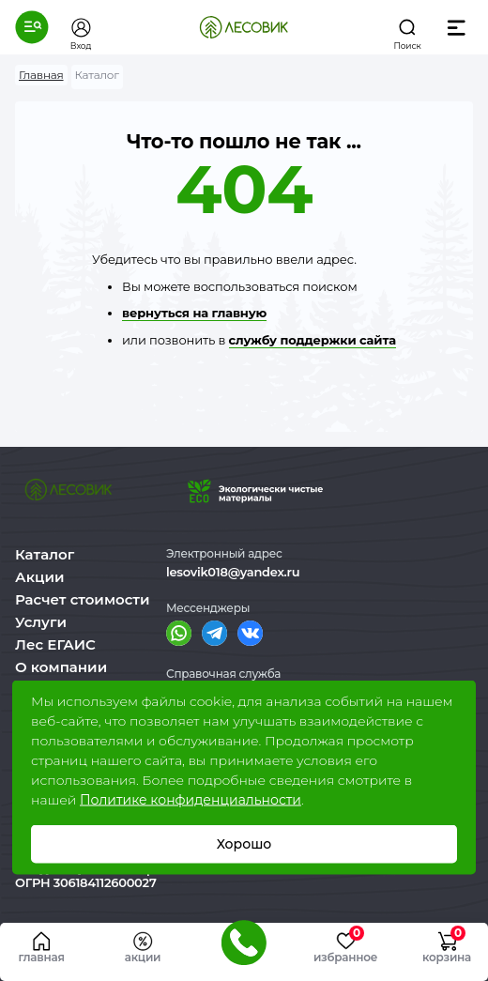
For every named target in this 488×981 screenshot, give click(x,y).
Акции (39, 577)
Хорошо (244, 843)
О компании (61, 667)
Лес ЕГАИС (55, 644)
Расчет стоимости (82, 599)
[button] (32, 27)
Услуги (41, 622)
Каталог (44, 554)
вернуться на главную (194, 312)
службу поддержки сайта (312, 339)
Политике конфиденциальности (190, 799)
